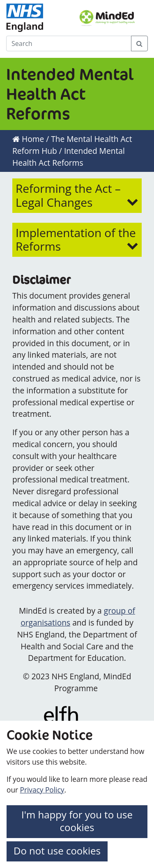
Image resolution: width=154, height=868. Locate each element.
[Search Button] (139, 43)
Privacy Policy (42, 790)
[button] (77, 195)
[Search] (68, 43)
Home (28, 138)
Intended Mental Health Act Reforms (68, 156)
